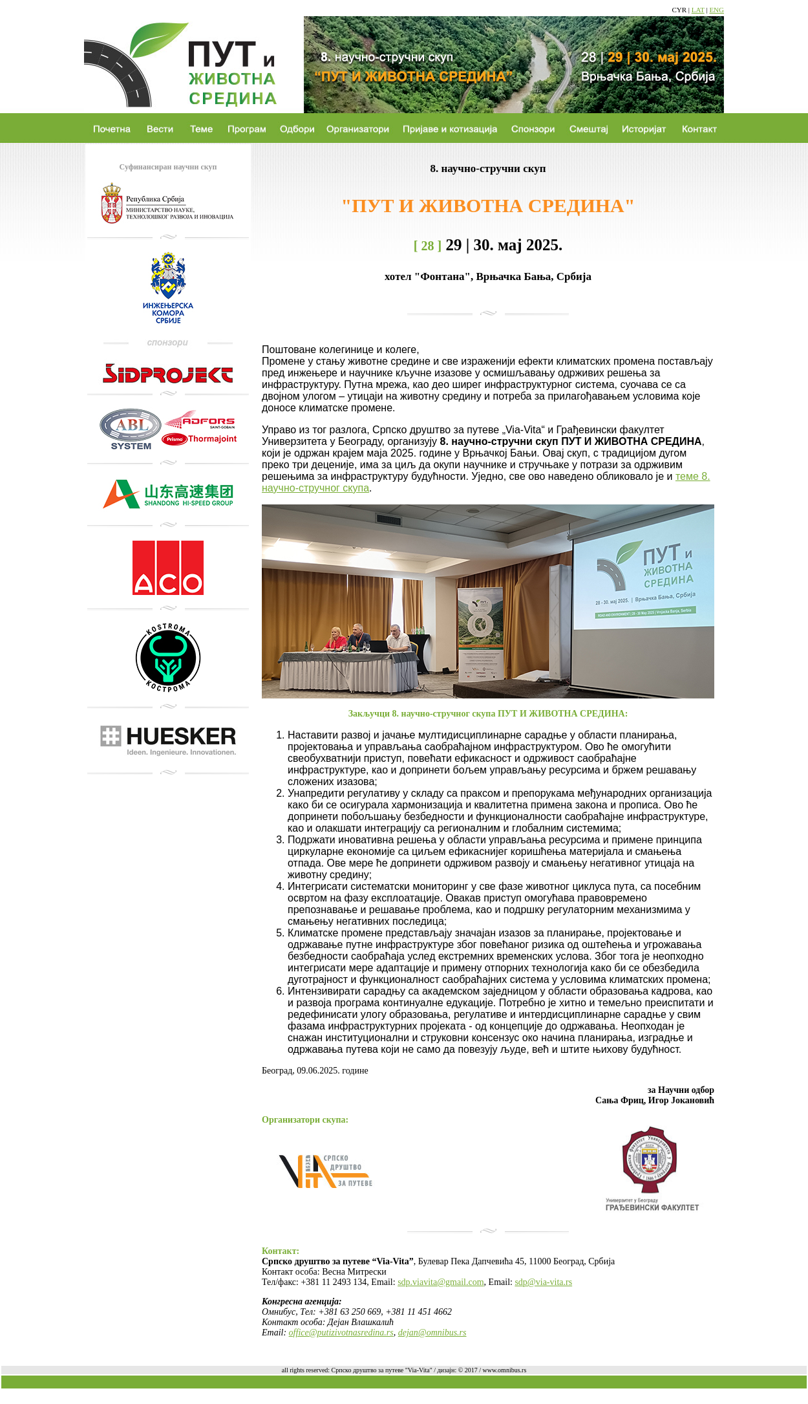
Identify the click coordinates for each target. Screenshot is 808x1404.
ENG (716, 10)
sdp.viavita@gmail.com (441, 1282)
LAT (698, 10)
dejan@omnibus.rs (432, 1332)
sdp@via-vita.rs (543, 1282)
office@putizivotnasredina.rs (341, 1332)
